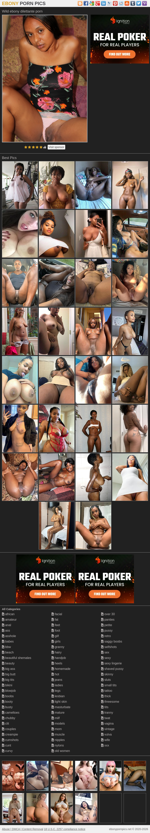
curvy (7, 751)
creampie (10, 734)
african (8, 614)
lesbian (58, 696)
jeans (57, 679)
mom (57, 729)
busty (7, 707)
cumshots (10, 740)
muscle (58, 734)
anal (6, 625)
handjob (59, 658)
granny (58, 647)
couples (9, 729)
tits (104, 707)
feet (56, 625)
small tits (109, 685)
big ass (8, 668)
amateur (9, 619)
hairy (57, 652)
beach (8, 652)
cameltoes (10, 712)
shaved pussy (112, 668)
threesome (110, 701)
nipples (58, 740)
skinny (107, 674)
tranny (107, 712)
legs (56, 690)
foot (56, 630)
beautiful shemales (16, 658)
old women (61, 751)
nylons (58, 745)
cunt (6, 745)
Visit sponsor (56, 147)
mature (58, 712)
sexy (106, 658)
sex (105, 652)
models (58, 723)
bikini (7, 685)
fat (55, 619)
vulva (106, 734)
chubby (8, 718)
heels (57, 663)
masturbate (61, 707)
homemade (61, 668)
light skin (59, 701)
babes (8, 641)
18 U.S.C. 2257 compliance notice (64, 829)
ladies (57, 685)
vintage (107, 729)
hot (55, 674)
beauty (8, 663)
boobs (8, 696)
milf (56, 718)
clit (5, 723)
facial (57, 614)
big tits (8, 679)
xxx (105, 745)
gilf (55, 636)
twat (105, 718)
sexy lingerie (111, 663)
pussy (106, 630)
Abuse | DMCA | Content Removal (22, 829)
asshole (9, 636)
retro (106, 636)
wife (105, 740)
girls (56, 641)
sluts (106, 679)
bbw (6, 647)
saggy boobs (111, 641)
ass (6, 630)
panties (107, 619)
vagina (107, 723)
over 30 (108, 614)
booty (7, 701)
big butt (8, 674)
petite (106, 625)
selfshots (109, 647)
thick (106, 696)
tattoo (106, 690)
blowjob (9, 690)
